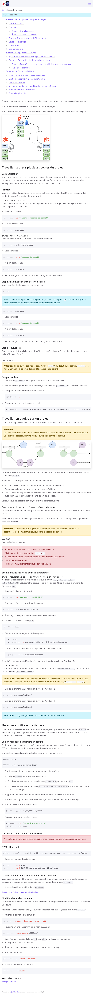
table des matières (13, 15)
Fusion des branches (21, 67)
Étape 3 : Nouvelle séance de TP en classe (27, 38)
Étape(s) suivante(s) (17, 41)
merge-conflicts (9, 981)
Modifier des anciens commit (22, 89)
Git (3, 10)
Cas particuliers (16, 49)
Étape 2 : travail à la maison (24, 34)
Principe (12, 27)
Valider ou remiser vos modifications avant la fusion (32, 86)
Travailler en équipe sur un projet (21, 52)
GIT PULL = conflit (17, 82)
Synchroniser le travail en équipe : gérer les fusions (32, 56)
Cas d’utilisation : (16, 23)
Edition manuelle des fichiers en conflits (27, 75)
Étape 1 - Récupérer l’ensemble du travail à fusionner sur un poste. (42, 64)
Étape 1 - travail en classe (23, 31)
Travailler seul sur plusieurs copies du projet (26, 19)
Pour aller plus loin (17, 93)
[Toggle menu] (89, 3)
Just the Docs (15, 992)
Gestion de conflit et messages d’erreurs (27, 79)
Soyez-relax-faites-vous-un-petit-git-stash (20, 892)
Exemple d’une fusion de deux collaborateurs (29, 60)
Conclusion (14, 45)
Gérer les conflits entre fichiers (20, 71)
